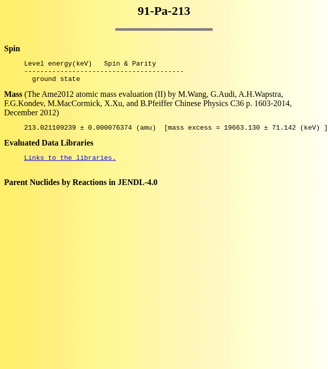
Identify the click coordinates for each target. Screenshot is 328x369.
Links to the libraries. (70, 165)
